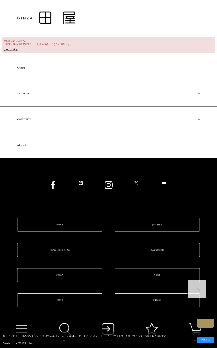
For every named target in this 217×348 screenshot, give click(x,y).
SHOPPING (23, 93)
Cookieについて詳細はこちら (18, 343)
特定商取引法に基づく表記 (60, 250)
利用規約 (59, 275)
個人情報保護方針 (157, 250)
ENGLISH (157, 300)
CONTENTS (24, 119)
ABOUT (21, 145)
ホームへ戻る (11, 49)
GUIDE (21, 67)
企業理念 (59, 300)
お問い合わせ (157, 225)
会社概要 (157, 275)
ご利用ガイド (60, 225)
